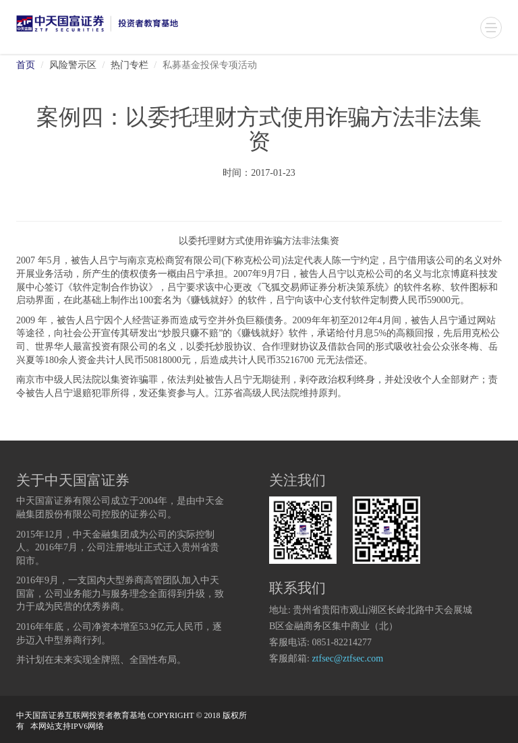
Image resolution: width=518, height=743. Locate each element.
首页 (25, 66)
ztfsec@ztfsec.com (347, 659)
